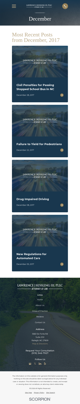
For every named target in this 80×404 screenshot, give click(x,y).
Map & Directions (40, 344)
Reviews (40, 317)
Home (40, 299)
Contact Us (40, 322)
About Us (40, 305)
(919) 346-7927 (40, 353)
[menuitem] (28, 392)
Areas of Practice (40, 311)
